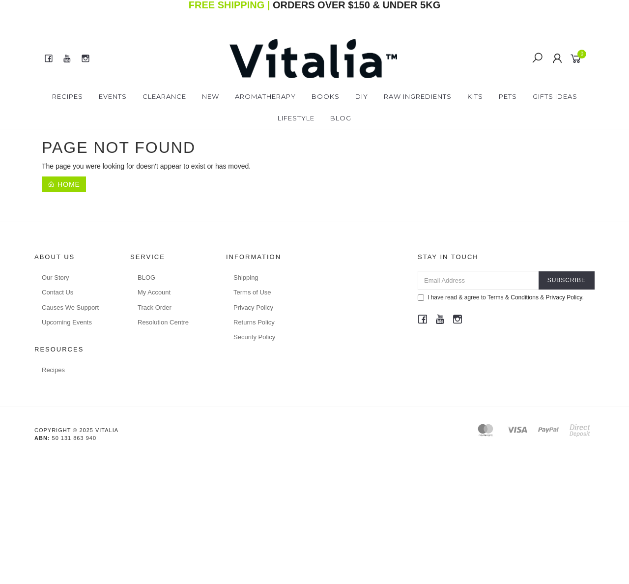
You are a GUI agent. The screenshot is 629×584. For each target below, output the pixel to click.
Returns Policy (254, 322)
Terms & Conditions (513, 297)
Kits (475, 96)
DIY (361, 96)
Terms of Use (252, 292)
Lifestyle (296, 118)
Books (326, 96)
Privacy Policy (253, 307)
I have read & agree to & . (501, 297)
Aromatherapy (265, 96)
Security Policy (254, 337)
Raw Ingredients (418, 96)
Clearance (164, 96)
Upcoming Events (67, 322)
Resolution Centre (163, 322)
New (210, 96)
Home (64, 184)
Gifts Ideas (555, 96)
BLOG (146, 277)
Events (113, 96)
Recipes (67, 96)
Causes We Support (70, 307)
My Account (154, 292)
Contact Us (57, 292)
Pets (508, 96)
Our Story (55, 277)
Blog (340, 118)
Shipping (245, 277)
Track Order (155, 307)
